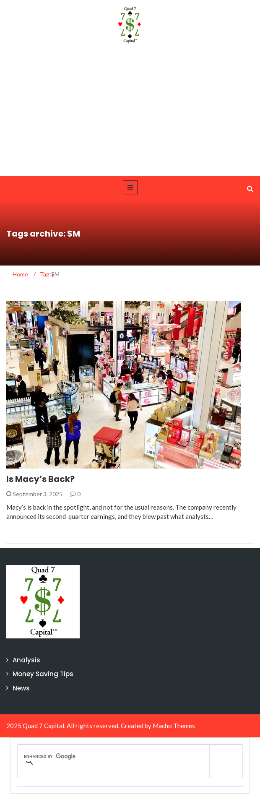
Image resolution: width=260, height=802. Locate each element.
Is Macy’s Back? (40, 479)
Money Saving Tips (43, 673)
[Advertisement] (130, 113)
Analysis (26, 660)
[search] (113, 756)
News (21, 688)
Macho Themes (174, 725)
